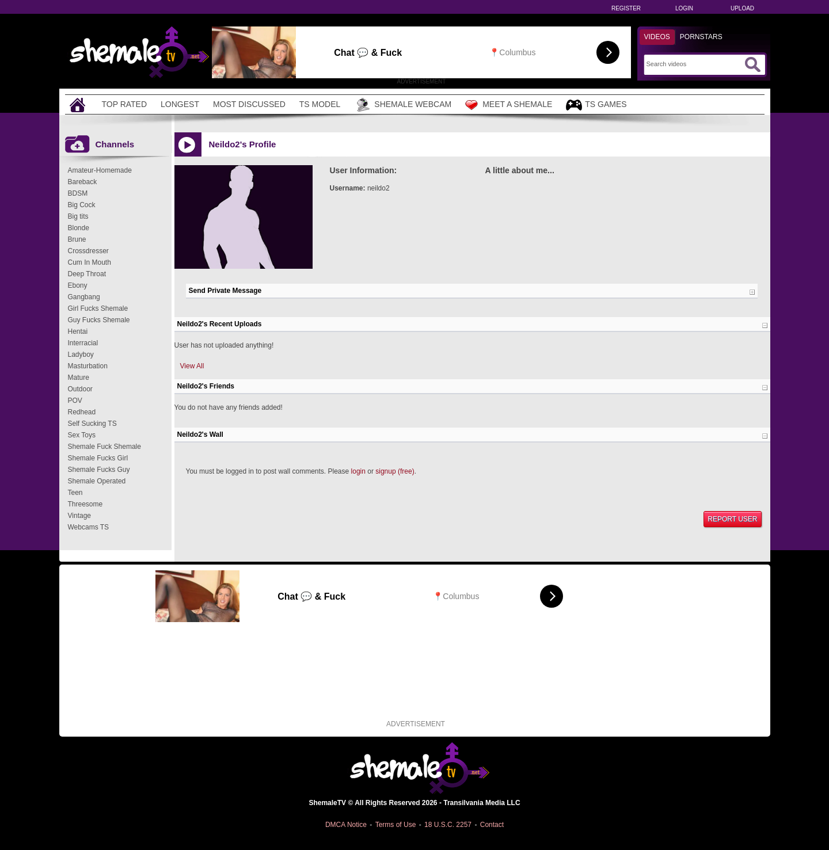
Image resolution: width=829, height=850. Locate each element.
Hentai (78, 331)
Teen (75, 493)
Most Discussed (249, 104)
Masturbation (88, 366)
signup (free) (394, 471)
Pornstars (701, 37)
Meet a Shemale (508, 105)
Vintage (79, 516)
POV (75, 401)
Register (626, 8)
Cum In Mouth (89, 262)
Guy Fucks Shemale (99, 320)
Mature (78, 377)
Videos (657, 37)
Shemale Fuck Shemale (104, 447)
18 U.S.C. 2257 (447, 825)
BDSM (78, 193)
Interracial (83, 343)
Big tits (78, 216)
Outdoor (80, 389)
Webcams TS (88, 527)
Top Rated (124, 104)
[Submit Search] (752, 64)
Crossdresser (88, 251)
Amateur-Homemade (100, 170)
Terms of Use (395, 825)
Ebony (78, 285)
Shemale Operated (97, 481)
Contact (492, 825)
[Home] (79, 104)
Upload (742, 8)
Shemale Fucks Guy (99, 470)
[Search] (694, 64)
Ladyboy (81, 354)
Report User (732, 519)
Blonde (78, 228)
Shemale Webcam (402, 105)
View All (192, 366)
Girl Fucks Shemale (98, 308)
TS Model (320, 104)
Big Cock (82, 205)
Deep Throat (87, 274)
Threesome (85, 504)
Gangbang (84, 297)
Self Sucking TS (92, 424)
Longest (180, 104)
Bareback (82, 182)
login (358, 471)
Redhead (82, 412)
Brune (77, 239)
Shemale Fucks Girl (98, 458)
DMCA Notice (346, 825)
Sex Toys (82, 435)
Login (684, 8)
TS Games (596, 105)
